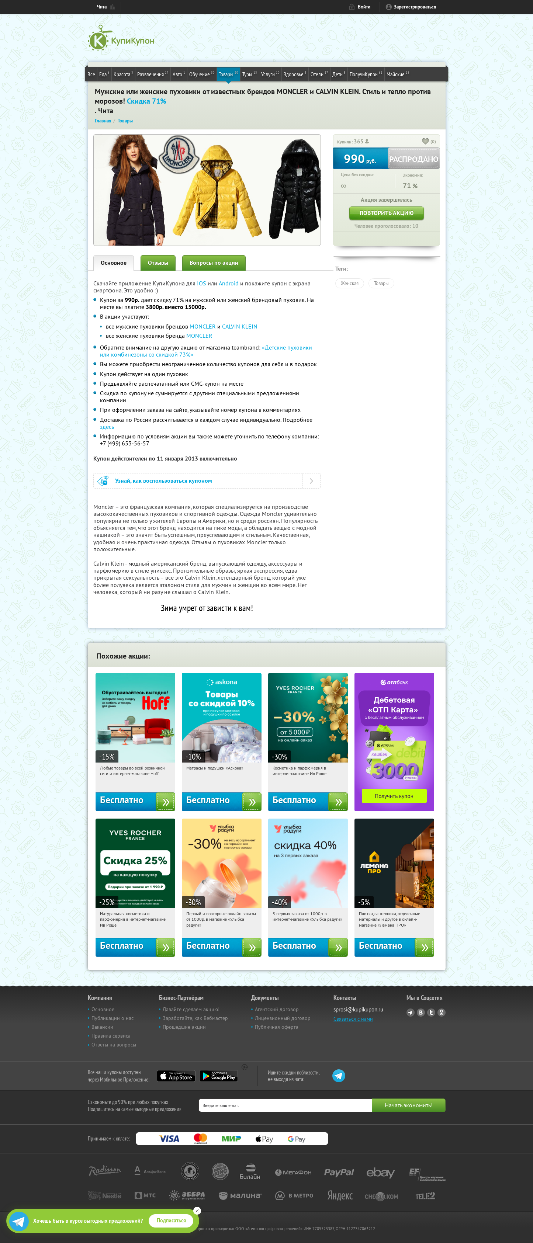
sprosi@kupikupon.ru (358, 1009)
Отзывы (158, 263)
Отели (319, 74)
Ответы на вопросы (113, 1044)
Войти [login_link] (364, 7)
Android (229, 283)
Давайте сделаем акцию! (191, 1009)
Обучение (202, 74)
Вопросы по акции (214, 263)
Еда (104, 74)
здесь (107, 426)
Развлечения (153, 74)
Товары (228, 74)
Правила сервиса (111, 1035)
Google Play (218, 1076)
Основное (114, 263)
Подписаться (171, 1220)
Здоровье (295, 74)
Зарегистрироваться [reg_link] (415, 7)
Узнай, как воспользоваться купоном (163, 481)
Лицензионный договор (283, 1018)
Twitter (431, 1012)
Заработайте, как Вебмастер (195, 1018)
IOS (202, 283)
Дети (339, 74)
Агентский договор (277, 1009)
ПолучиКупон (366, 74)
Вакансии (102, 1027)
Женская (350, 283)
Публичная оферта (276, 1027)
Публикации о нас (112, 1018)
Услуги (270, 74)
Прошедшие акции (184, 1027)
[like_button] (425, 142)
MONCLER (203, 326)
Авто (179, 74)
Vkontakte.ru (421, 1012)
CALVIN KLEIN (239, 326)
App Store (176, 1076)
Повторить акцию (386, 213)
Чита (102, 7)
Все (91, 74)
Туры (249, 74)
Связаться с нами (353, 1018)
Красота (123, 74)
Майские (398, 74)
